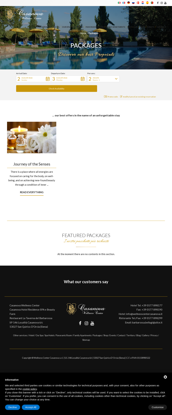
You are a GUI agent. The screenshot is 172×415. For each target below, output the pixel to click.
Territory (130, 325)
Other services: (43, 27)
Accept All (158, 407)
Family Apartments (115, 27)
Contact (161, 27)
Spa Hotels (77, 27)
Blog (138, 325)
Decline (140, 407)
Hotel (56, 27)
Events (150, 27)
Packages (132, 27)
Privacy (154, 325)
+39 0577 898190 (152, 299)
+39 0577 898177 (152, 295)
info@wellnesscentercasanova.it (144, 304)
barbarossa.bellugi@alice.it (147, 312)
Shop (142, 27)
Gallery (145, 325)
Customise (14, 407)
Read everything (32, 182)
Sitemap (86, 330)
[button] (33, 78)
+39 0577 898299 (152, 308)
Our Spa (66, 27)
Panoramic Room (95, 27)
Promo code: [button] (110, 87)
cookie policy (30, 389)
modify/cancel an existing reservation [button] (138, 87)
